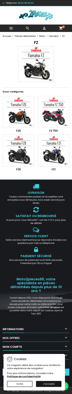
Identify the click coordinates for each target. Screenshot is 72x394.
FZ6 (18, 131)
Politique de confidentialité (24, 376)
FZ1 (53, 169)
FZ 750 (53, 131)
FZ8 (18, 169)
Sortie (20, 384)
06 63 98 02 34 (26, 2)
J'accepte (49, 384)
